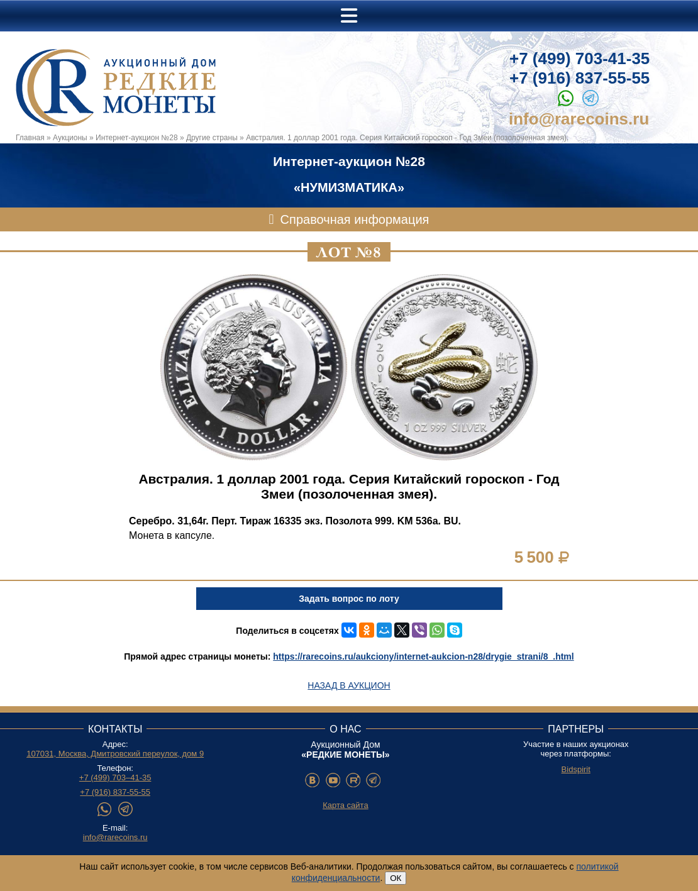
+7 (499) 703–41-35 (115, 777)
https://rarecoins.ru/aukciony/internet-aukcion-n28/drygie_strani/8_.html (423, 656)
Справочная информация (354, 219)
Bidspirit (576, 769)
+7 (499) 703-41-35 (579, 58)
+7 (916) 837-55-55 (579, 78)
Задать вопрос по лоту (349, 599)
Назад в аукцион (348, 685)
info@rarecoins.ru (579, 118)
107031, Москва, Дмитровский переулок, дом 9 (115, 753)
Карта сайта (345, 805)
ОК (395, 878)
